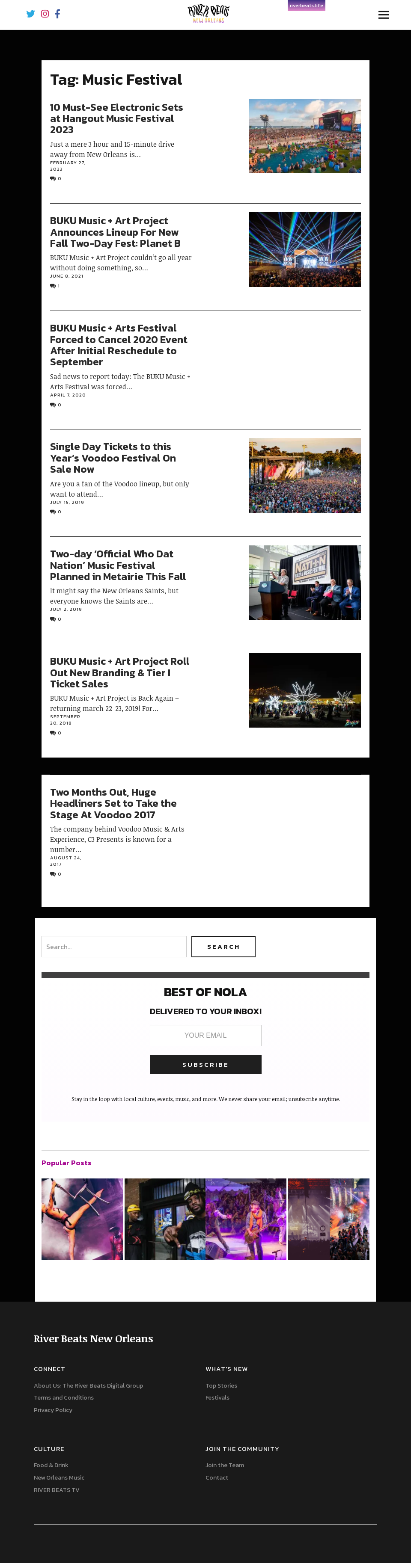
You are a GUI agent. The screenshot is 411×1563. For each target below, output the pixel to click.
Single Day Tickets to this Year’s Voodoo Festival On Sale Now (113, 458)
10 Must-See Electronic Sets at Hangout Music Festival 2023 (116, 118)
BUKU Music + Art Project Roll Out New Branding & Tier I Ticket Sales (120, 672)
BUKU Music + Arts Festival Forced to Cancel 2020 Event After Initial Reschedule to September (119, 344)
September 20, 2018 (65, 719)
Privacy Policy (53, 1410)
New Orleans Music (59, 1477)
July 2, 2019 (66, 609)
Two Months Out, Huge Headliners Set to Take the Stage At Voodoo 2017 (113, 803)
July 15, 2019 (67, 502)
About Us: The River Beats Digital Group (88, 1385)
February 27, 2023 (67, 165)
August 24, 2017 (65, 860)
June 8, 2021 (66, 275)
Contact (217, 1477)
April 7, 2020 (68, 394)
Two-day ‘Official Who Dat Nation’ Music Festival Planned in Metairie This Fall (118, 565)
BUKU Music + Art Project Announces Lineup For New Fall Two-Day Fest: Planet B (115, 232)
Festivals (217, 1397)
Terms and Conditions (64, 1397)
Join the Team (225, 1465)
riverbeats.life (306, 5)
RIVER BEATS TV (57, 1490)
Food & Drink (51, 1465)
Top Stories (221, 1385)
